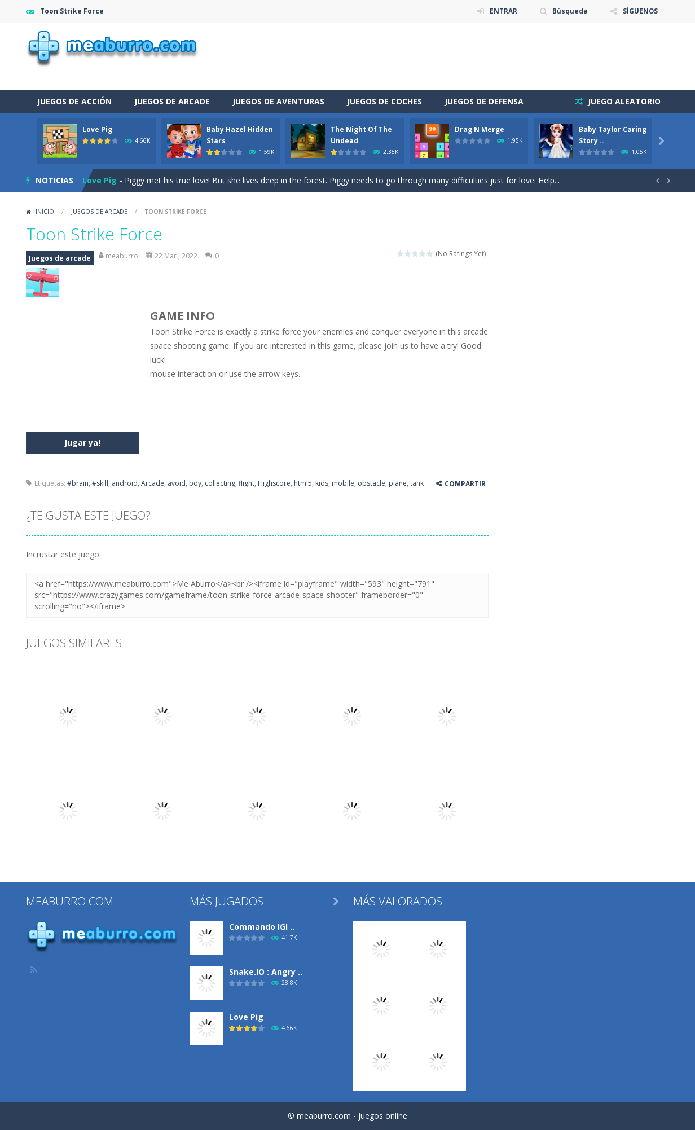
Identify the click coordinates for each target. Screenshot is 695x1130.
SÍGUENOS (640, 11)
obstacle (371, 483)
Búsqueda (569, 11)
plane (398, 483)
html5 (303, 483)
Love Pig (97, 129)
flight (246, 483)
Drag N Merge (479, 129)
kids (321, 483)
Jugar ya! (82, 442)
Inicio (45, 212)
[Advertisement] (463, 56)
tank (417, 483)
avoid (177, 483)
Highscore (274, 483)
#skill (100, 483)
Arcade (152, 483)
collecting (220, 483)
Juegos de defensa (484, 101)
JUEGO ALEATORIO (623, 101)
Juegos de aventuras (278, 101)
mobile (343, 483)
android (125, 483)
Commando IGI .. (261, 926)
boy (195, 483)
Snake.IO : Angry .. (265, 971)
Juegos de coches (384, 101)
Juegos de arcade (172, 101)
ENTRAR (502, 11)
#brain (78, 483)
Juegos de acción (74, 101)
